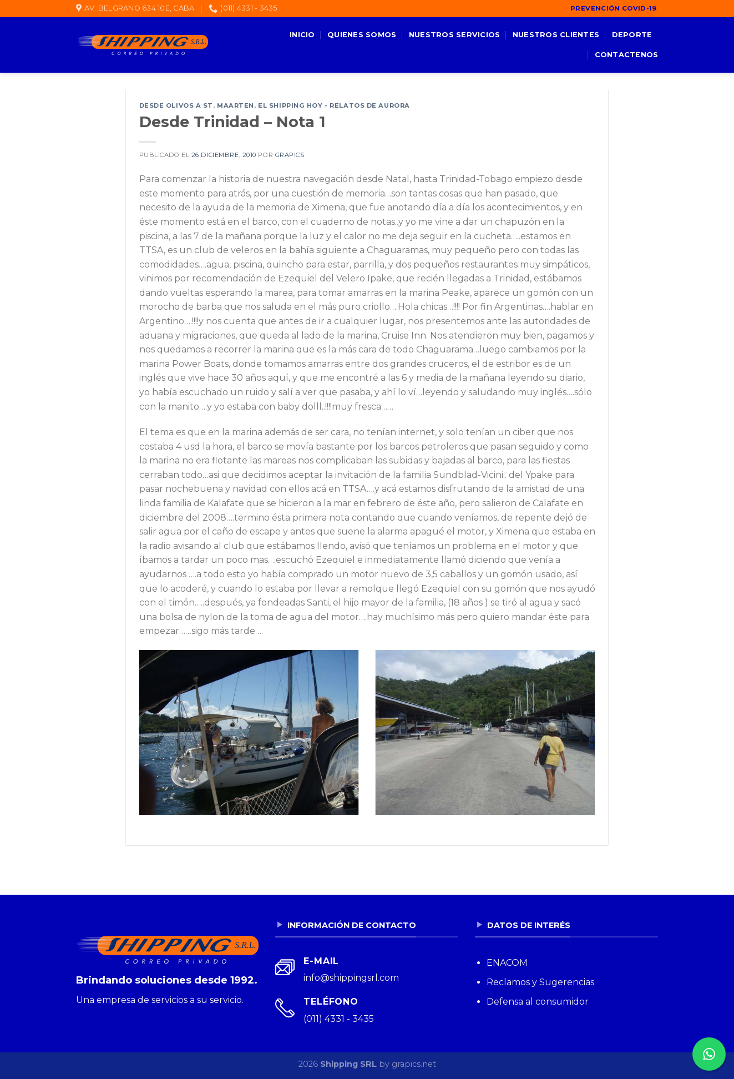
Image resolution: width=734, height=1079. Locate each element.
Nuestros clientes (556, 35)
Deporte (632, 35)
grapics (290, 155)
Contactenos (627, 55)
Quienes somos (361, 35)
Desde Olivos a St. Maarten (197, 105)
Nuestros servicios (454, 35)
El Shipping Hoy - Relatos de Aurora (334, 105)
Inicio (302, 35)
